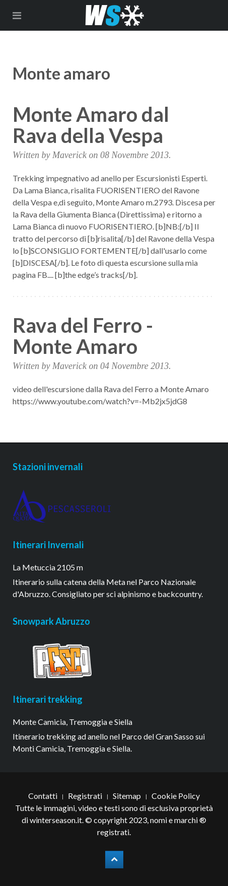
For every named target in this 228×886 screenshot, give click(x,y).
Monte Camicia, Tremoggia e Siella (72, 721)
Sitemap (127, 795)
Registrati (85, 795)
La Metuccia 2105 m (48, 567)
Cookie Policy (175, 795)
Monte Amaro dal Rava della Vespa (91, 124)
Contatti (42, 795)
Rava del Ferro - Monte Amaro (83, 335)
